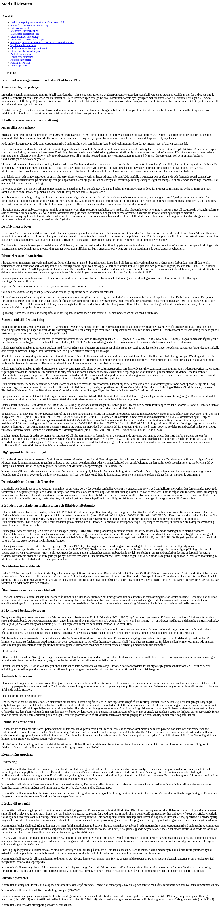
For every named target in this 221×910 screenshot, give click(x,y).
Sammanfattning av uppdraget (20, 87)
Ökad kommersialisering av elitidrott (28, 48)
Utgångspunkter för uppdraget (25, 36)
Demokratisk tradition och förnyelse (28, 39)
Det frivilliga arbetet (20, 28)
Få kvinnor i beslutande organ (25, 51)
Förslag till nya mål (20, 62)
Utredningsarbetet (19, 65)
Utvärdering (9, 762)
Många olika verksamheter (18, 127)
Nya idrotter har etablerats (23, 45)
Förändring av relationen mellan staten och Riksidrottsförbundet (42, 42)
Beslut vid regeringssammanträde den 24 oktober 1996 (37, 22)
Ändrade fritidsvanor (20, 54)
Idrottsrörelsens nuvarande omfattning (29, 25)
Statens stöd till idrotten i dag (24, 33)
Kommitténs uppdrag (20, 59)
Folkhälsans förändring (21, 57)
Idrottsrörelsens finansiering (24, 31)
